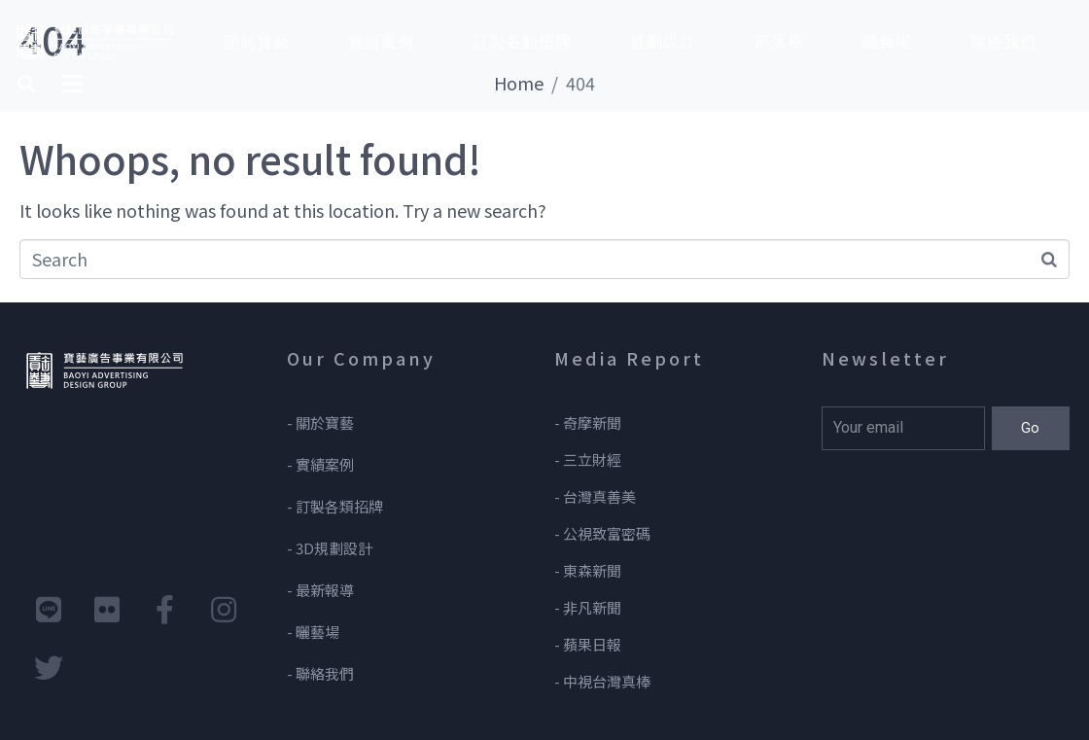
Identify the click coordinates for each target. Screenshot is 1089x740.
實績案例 (381, 41)
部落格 (779, 41)
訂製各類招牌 (522, 41)
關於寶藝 (257, 41)
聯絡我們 (1003, 41)
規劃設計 (663, 41)
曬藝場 (887, 41)
